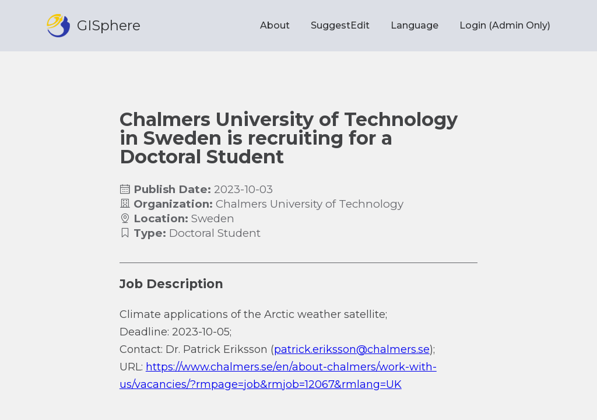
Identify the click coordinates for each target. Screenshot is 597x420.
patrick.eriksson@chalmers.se (352, 349)
